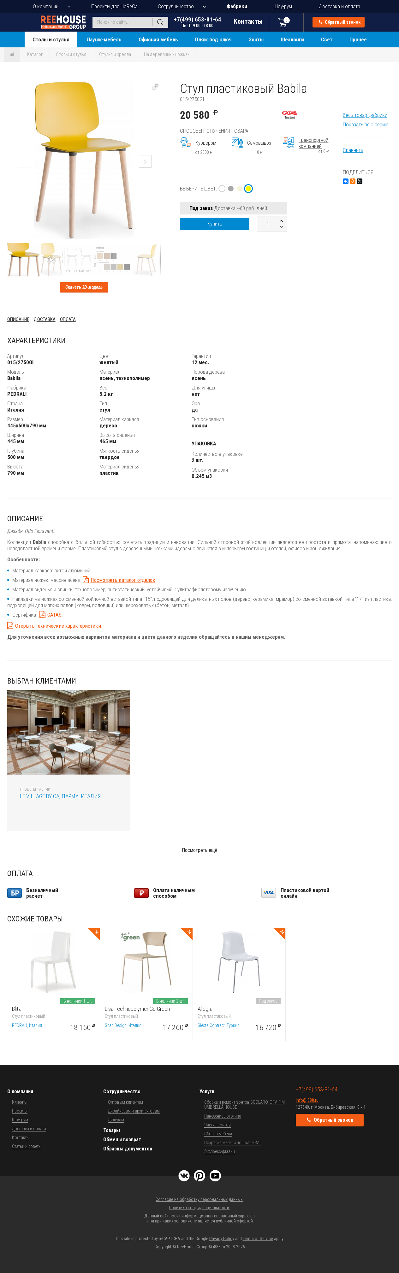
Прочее (358, 39)
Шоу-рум (283, 6)
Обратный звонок (339, 22)
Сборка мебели (218, 1133)
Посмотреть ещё (199, 850)
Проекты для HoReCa (114, 6)
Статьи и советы (26, 1146)
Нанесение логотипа (222, 1116)
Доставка (45, 319)
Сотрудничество (176, 6)
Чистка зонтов (217, 1124)
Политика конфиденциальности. (199, 1207)
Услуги (207, 1092)
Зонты (256, 39)
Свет (326, 39)
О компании (45, 6)
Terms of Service (258, 1238)
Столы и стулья (51, 39)
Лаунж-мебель (104, 39)
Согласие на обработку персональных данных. (199, 1199)
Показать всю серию (366, 124)
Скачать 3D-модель (84, 287)
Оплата (68, 319)
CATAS (54, 615)
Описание (18, 319)
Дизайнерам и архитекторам (134, 1110)
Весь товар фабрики (365, 115)
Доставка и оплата (339, 6)
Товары (111, 1130)
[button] (155, 87)
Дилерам (116, 1119)
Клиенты (19, 1102)
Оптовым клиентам (125, 1102)
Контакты (20, 1137)
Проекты (19, 1110)
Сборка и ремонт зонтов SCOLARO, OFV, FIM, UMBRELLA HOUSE (245, 1105)
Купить (214, 224)
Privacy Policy (221, 1238)
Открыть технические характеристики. (59, 626)
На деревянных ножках (166, 54)
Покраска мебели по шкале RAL (232, 1142)
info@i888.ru (307, 1100)
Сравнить (353, 150)
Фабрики (237, 6)
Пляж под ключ (213, 39)
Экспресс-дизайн (219, 1151)
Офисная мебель (158, 39)
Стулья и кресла (115, 54)
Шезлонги (292, 39)
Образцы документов (127, 1149)
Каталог (35, 54)
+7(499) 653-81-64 (197, 22)
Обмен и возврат (122, 1140)
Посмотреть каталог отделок (123, 580)
